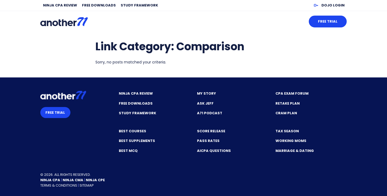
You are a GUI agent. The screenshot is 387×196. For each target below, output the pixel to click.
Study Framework (139, 5)
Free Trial (328, 21)
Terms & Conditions (58, 185)
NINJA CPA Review (60, 5)
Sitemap (87, 185)
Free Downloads (99, 5)
